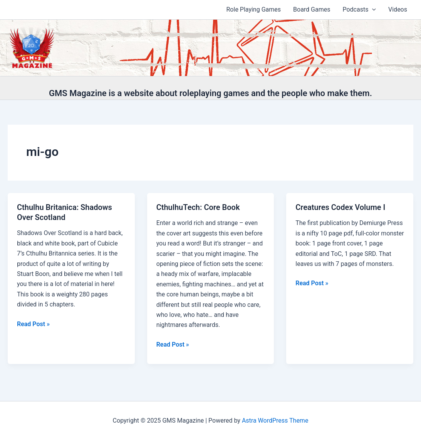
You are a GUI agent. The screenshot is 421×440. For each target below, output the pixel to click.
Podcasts (359, 9)
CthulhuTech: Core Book (198, 207)
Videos (397, 9)
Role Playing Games (253, 9)
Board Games (311, 9)
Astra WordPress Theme (275, 420)
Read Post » (33, 324)
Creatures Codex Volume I (340, 207)
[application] (372, 9)
